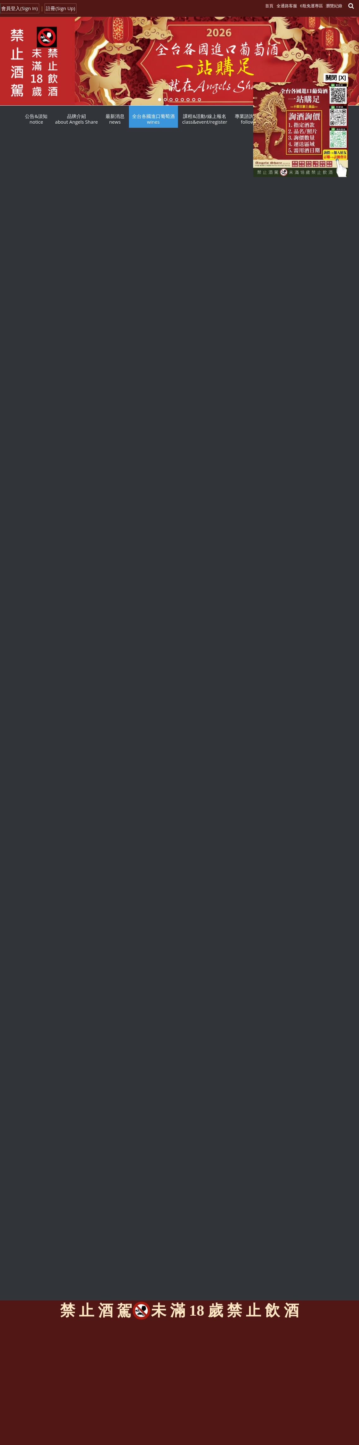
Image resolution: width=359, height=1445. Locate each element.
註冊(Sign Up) (60, 8)
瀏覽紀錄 (334, 6)
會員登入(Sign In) (19, 8)
